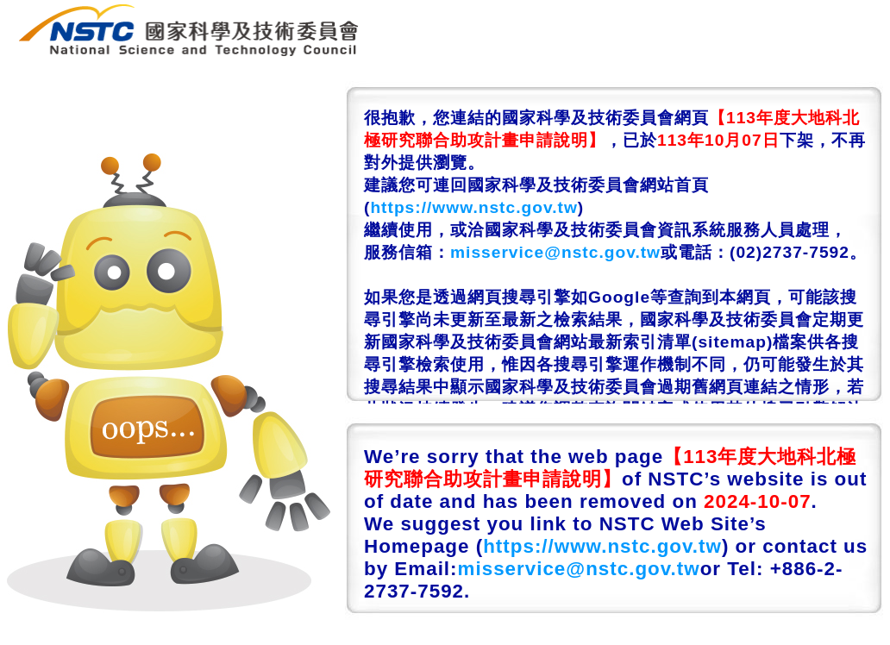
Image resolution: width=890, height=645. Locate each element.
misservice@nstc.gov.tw (555, 252)
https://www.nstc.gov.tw (473, 207)
